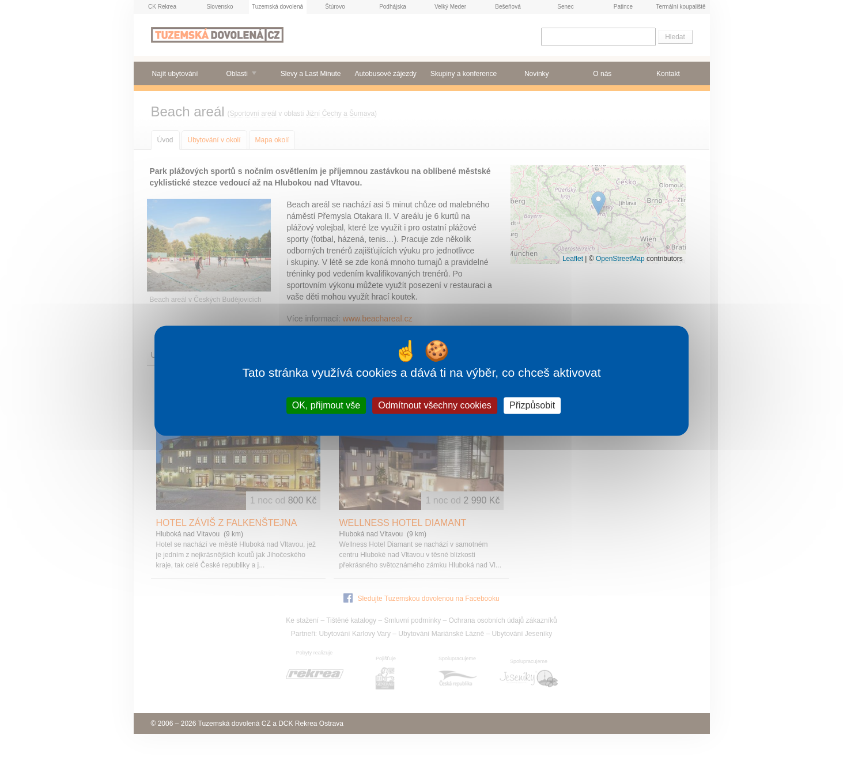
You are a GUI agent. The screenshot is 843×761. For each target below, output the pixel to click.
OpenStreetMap (620, 259)
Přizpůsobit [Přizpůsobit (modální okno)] (532, 405)
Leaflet (572, 259)
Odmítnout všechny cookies (435, 405)
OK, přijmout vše (326, 405)
